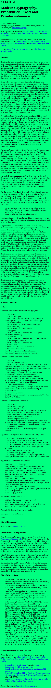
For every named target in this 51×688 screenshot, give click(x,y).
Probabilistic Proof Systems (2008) (13, 43)
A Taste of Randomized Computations (19, 681)
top (11, 686)
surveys (37, 665)
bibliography (14, 526)
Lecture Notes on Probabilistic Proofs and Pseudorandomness (27, 673)
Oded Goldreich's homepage (26, 686)
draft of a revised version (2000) (18, 49)
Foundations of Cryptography (11, 539)
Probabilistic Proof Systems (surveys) (18, 667)
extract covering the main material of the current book (27, 679)
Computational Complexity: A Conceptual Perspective (24, 675)
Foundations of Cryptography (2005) (31, 41)
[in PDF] (23, 526)
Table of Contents (35, 31)
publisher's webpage (19, 28)
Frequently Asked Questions (28, 33)
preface (25, 31)
